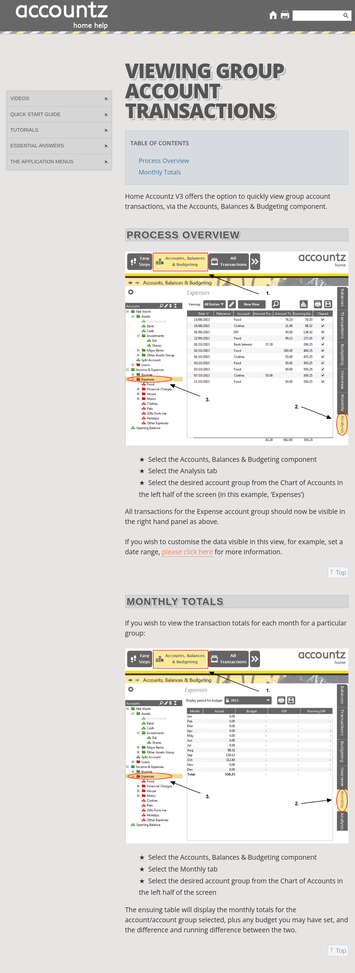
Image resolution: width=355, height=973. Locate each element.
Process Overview (164, 160)
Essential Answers (59, 145)
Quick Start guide (59, 114)
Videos (59, 98)
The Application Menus (59, 161)
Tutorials (59, 130)
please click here (187, 551)
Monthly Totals (160, 172)
